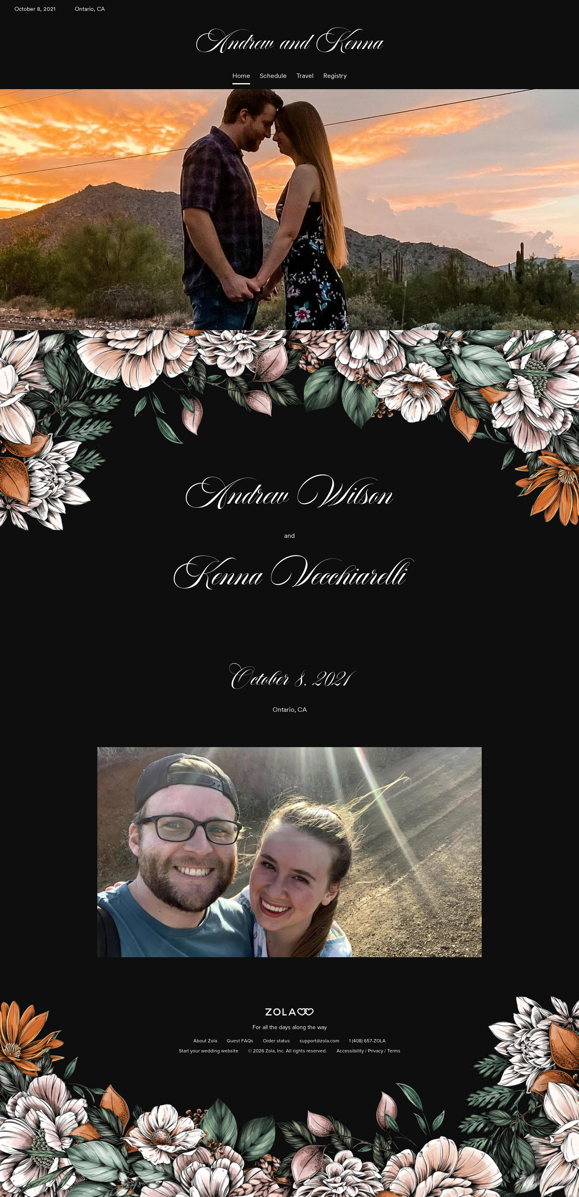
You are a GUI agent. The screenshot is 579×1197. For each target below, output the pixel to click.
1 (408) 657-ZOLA (367, 1041)
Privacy (375, 1051)
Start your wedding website (208, 1051)
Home (241, 76)
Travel (305, 76)
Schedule (273, 76)
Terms (393, 1051)
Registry (335, 76)
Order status (276, 1041)
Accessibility (350, 1051)
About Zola (205, 1041)
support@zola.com (319, 1041)
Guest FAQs (240, 1041)
